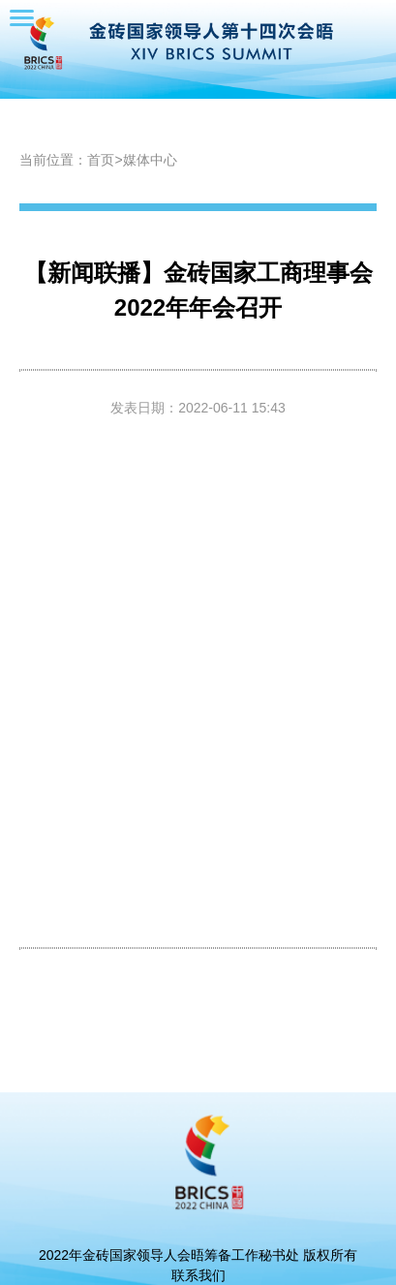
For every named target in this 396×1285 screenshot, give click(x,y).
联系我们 (198, 1275)
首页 (100, 160)
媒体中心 (150, 160)
